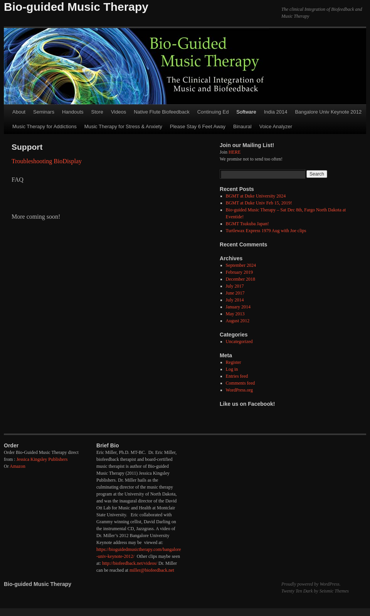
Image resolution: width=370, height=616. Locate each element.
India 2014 (276, 112)
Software (246, 112)
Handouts (73, 112)
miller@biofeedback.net (152, 570)
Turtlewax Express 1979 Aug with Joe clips (266, 230)
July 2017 (235, 286)
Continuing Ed (213, 112)
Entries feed (237, 376)
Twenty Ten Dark (297, 591)
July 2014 (235, 300)
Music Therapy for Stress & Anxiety (123, 126)
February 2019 (239, 272)
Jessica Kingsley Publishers (42, 459)
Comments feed (240, 383)
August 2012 (238, 320)
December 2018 (240, 279)
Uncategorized (239, 341)
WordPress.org (239, 390)
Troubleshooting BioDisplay (47, 161)
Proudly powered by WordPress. (311, 584)
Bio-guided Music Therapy (76, 6)
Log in (232, 369)
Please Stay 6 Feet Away (197, 126)
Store (97, 112)
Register (233, 362)
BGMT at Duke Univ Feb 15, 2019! (259, 203)
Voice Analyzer (275, 126)
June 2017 (235, 293)
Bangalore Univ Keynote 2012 (328, 112)
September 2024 (241, 265)
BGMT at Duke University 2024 (256, 196)
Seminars (43, 112)
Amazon (17, 466)
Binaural (242, 126)
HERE (234, 152)
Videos (118, 112)
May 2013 (235, 313)
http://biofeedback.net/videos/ (129, 563)
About (18, 112)
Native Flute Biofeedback (162, 112)
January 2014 (238, 307)
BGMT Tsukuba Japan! (247, 223)
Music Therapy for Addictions (44, 126)
